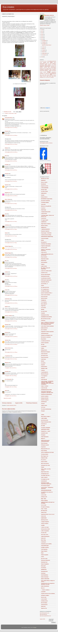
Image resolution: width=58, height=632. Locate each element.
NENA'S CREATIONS (45, 578)
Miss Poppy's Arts (44, 456)
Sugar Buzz (43, 305)
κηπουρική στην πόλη (45, 465)
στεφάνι (41, 72)
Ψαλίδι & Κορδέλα (44, 554)
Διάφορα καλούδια (44, 398)
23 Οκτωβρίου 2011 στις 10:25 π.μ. (11, 189)
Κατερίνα (6, 173)
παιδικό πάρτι (48, 68)
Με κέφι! (42, 344)
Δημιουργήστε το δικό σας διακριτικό (45, 160)
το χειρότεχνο (7, 355)
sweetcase (43, 320)
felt (51, 75)
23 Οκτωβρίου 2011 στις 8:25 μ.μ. (11, 268)
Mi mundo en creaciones (46, 337)
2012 (42, 37)
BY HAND (43, 425)
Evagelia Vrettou (42, 147)
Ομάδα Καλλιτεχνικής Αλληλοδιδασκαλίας (45, 441)
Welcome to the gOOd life (46, 206)
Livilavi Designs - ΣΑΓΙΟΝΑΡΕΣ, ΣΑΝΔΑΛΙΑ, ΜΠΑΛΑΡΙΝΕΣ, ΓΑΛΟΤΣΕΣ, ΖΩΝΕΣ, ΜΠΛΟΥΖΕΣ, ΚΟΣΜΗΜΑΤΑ (47, 383)
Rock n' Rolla (7, 199)
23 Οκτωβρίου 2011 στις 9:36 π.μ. (11, 181)
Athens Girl (43, 538)
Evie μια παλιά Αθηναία (45, 274)
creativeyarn (43, 541)
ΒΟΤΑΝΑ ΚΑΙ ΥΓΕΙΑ (45, 178)
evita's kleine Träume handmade (47, 326)
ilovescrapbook (44, 262)
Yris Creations (44, 302)
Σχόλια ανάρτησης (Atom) (11, 405)
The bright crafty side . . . (46, 475)
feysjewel (43, 364)
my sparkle (43, 362)
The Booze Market (44, 454)
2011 (42, 39)
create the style (44, 387)
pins (48, 77)
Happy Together (44, 551)
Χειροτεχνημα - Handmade (46, 232)
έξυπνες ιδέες (43, 597)
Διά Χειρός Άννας (44, 355)
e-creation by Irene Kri (45, 340)
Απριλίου (44, 50)
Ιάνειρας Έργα (44, 189)
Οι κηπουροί (43, 567)
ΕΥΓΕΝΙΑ (6, 164)
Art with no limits (44, 191)
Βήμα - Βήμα (43, 498)
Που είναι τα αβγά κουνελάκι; (8, 408)
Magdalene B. (7, 192)
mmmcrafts (43, 204)
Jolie (6, 279)
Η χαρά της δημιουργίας (45, 245)
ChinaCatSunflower (8, 117)
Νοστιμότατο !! (44, 242)
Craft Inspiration (44, 549)
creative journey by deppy (46, 234)
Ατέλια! (42, 556)
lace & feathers (44, 329)
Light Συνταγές (44, 266)
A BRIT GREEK (44, 418)
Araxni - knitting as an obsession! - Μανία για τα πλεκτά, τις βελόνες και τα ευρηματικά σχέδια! (48, 323)
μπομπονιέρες (11, 113)
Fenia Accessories (44, 357)
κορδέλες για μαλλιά (52, 64)
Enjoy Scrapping (44, 500)
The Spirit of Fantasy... (45, 506)
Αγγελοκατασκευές (44, 333)
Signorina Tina (44, 608)
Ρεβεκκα (6, 147)
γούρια (55, 62)
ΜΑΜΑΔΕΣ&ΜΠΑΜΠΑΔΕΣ (46, 490)
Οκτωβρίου (44, 43)
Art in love (43, 407)
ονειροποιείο (43, 218)
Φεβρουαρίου (44, 53)
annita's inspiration (45, 342)
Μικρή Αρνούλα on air (45, 448)
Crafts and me (44, 252)
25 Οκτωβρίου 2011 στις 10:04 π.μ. (11, 336)
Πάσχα (52, 68)
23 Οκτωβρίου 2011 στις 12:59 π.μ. (11, 152)
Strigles (42, 467)
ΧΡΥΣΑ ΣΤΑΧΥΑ (44, 298)
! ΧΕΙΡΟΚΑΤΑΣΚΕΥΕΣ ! (45, 229)
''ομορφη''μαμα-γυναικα (45, 211)
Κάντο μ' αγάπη (44, 182)
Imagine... (43, 264)
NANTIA (6, 306)
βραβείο (41, 62)
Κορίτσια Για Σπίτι (44, 185)
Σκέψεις (42, 348)
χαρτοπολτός (47, 73)
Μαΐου (43, 48)
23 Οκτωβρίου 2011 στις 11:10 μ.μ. (11, 295)
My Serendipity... (44, 602)
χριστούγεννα (53, 73)
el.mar (6, 289)
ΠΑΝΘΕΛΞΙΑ (43, 300)
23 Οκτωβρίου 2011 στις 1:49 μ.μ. (11, 229)
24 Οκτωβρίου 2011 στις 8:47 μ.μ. (11, 320)
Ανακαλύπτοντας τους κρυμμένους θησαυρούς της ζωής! (48, 584)
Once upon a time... (45, 534)
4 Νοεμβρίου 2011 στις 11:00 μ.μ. (11, 386)
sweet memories (44, 353)
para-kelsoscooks (44, 420)
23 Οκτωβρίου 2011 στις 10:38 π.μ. (11, 195)
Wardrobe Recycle (44, 373)
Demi (6, 155)
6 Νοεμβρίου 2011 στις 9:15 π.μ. (11, 395)
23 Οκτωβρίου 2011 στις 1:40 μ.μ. (11, 221)
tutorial (52, 77)
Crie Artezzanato (8, 379)
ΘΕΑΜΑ (42, 309)
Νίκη (6, 260)
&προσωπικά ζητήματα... (43, 61)
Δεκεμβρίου (44, 40)
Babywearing (43, 260)
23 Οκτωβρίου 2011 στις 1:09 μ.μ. (11, 203)
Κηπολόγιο (43, 573)
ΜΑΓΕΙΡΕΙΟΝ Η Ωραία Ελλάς (46, 198)
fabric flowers (47, 74)
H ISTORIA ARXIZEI (45, 202)
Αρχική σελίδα (18, 403)
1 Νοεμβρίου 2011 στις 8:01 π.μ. (11, 367)
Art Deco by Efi (44, 247)
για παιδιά (50, 62)
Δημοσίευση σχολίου (7, 398)
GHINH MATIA (44, 193)
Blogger (35, 627)
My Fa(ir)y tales (44, 510)
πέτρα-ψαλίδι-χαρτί (45, 545)
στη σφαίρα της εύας (45, 479)
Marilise (42, 361)
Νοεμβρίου (44, 42)
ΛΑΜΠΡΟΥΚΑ (43, 221)
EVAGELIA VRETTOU (50, 15)
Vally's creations (44, 477)
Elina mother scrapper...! (46, 416)
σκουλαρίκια (54, 70)
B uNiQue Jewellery (45, 547)
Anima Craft (43, 516)
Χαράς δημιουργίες (45, 436)
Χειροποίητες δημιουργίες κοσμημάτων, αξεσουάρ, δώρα (47, 392)
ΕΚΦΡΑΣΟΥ (43, 180)
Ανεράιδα (43, 313)
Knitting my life (44, 496)
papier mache (45, 77)
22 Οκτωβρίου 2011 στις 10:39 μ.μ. (11, 127)
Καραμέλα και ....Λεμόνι (45, 431)
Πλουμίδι (43, 410)
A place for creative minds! (46, 270)
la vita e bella (43, 494)
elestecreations (44, 366)
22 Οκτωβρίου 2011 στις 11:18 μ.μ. (11, 144)
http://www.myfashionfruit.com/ (45, 615)
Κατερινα (6, 131)
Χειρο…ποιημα (44, 508)
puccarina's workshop (45, 200)
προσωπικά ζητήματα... (44, 70)
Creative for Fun (44, 272)
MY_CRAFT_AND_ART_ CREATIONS (45, 268)
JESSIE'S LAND (44, 368)
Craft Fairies (7, 298)
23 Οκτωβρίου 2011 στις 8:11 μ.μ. (11, 249)
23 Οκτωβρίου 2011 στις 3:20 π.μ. (11, 161)
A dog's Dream (44, 213)
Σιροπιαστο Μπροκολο (45, 560)
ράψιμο (50, 70)
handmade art (44, 423)
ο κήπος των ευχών (45, 527)
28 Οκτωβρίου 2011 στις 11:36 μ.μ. (11, 352)
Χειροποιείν (43, 446)
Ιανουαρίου (44, 54)
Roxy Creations (44, 256)
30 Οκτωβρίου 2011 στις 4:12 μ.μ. (11, 358)
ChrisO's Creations (45, 399)
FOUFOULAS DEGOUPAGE (46, 394)
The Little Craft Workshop (46, 409)
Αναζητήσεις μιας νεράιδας (46, 543)
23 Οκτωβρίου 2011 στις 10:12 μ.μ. (11, 276)
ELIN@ (42, 240)
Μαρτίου (43, 51)
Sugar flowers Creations (46, 223)
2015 (42, 32)
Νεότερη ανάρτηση (7, 403)
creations (43, 370)
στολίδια (44, 72)
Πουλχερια (43, 434)
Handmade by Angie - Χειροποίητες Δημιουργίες (46, 483)
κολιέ (46, 64)
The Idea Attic (43, 532)
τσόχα (15, 113)
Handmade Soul (44, 562)
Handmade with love (45, 281)
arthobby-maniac (44, 600)
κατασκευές (42, 64)
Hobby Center (44, 512)
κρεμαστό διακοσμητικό (45, 66)
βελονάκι (54, 61)
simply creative (44, 405)
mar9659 (42, 525)
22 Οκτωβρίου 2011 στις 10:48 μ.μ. (11, 135)
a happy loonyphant (45, 521)
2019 (42, 29)
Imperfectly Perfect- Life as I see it (47, 514)
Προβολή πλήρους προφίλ (44, 25)
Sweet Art (43, 377)
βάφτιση (6, 113)
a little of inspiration (45, 530)
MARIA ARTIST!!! (44, 327)
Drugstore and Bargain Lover (46, 335)
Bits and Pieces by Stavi (46, 318)
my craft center (44, 311)
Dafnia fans (43, 606)
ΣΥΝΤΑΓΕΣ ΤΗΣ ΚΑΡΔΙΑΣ (46, 243)
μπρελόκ (41, 68)
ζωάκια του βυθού (48, 63)
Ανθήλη (42, 414)
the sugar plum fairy (45, 287)
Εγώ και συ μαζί (44, 558)
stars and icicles (44, 296)
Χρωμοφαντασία (44, 571)
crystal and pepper (44, 238)
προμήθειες (54, 69)
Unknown (7, 184)
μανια (6, 390)
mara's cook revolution (45, 294)
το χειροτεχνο (43, 346)
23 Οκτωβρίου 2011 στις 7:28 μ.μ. (11, 242)
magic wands (48, 76)
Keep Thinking (44, 450)
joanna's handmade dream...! (46, 292)
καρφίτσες (54, 63)
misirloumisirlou (44, 604)
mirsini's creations (8, 315)
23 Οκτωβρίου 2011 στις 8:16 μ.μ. (11, 257)
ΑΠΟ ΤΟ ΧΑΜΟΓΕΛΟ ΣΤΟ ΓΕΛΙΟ (47, 452)
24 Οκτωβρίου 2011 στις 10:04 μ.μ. (11, 328)
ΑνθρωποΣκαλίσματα (45, 536)
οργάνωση (44, 68)
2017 (42, 31)
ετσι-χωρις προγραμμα (45, 427)
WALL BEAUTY (44, 303)
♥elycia (42, 285)
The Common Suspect (45, 485)
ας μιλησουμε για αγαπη (46, 278)
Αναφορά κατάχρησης (45, 80)
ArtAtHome (7, 225)
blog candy (42, 74)
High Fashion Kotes (45, 471)
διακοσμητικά (42, 63)
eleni (6, 213)
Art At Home (43, 307)
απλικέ (48, 61)
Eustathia (7, 371)
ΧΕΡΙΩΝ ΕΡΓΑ (44, 569)
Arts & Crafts (43, 505)
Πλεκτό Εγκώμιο (44, 443)
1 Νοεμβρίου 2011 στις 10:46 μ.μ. (11, 375)
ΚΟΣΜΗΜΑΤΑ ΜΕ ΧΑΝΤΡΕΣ (46, 316)
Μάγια (42, 552)
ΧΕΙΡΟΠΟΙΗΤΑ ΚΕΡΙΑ (45, 429)
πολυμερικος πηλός (48, 69)
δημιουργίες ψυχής (45, 258)
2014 (42, 34)
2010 (42, 56)
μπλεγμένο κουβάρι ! (45, 595)
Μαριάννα (7, 362)
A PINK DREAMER (44, 187)
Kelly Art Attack (44, 461)
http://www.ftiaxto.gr (43, 614)
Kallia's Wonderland (45, 586)
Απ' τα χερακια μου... (45, 289)
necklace (41, 77)
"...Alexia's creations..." (45, 589)
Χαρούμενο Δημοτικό (45, 231)
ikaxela (6, 232)
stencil (50, 77)
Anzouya (43, 403)
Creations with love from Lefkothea (48, 593)
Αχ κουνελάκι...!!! (44, 283)
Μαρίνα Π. (43, 438)
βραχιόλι (44, 62)
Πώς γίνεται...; (44, 459)
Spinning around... (44, 519)
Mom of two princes (45, 463)
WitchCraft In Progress (45, 351)
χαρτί (44, 73)
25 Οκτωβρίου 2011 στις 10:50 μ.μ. (11, 344)
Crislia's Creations (44, 523)
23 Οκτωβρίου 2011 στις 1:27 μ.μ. (11, 210)
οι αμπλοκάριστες (44, 372)
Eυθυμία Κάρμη (8, 246)
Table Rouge (43, 209)
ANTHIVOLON (44, 401)
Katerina (6, 332)
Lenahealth (43, 591)
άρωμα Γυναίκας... (44, 225)
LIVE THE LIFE (44, 379)
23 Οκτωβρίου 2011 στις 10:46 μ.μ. (11, 286)
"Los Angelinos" (44, 375)
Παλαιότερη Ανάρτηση (31, 403)
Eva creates (8, 7)
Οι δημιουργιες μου (45, 473)
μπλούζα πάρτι (47, 67)
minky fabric (54, 76)
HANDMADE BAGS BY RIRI (46, 389)
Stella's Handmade (44, 576)
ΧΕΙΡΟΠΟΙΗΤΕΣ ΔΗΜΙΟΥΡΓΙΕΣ (47, 236)
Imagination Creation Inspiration (47, 331)
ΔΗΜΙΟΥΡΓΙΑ (43, 227)
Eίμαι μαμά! (43, 565)
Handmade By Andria (45, 276)
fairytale (42, 195)
